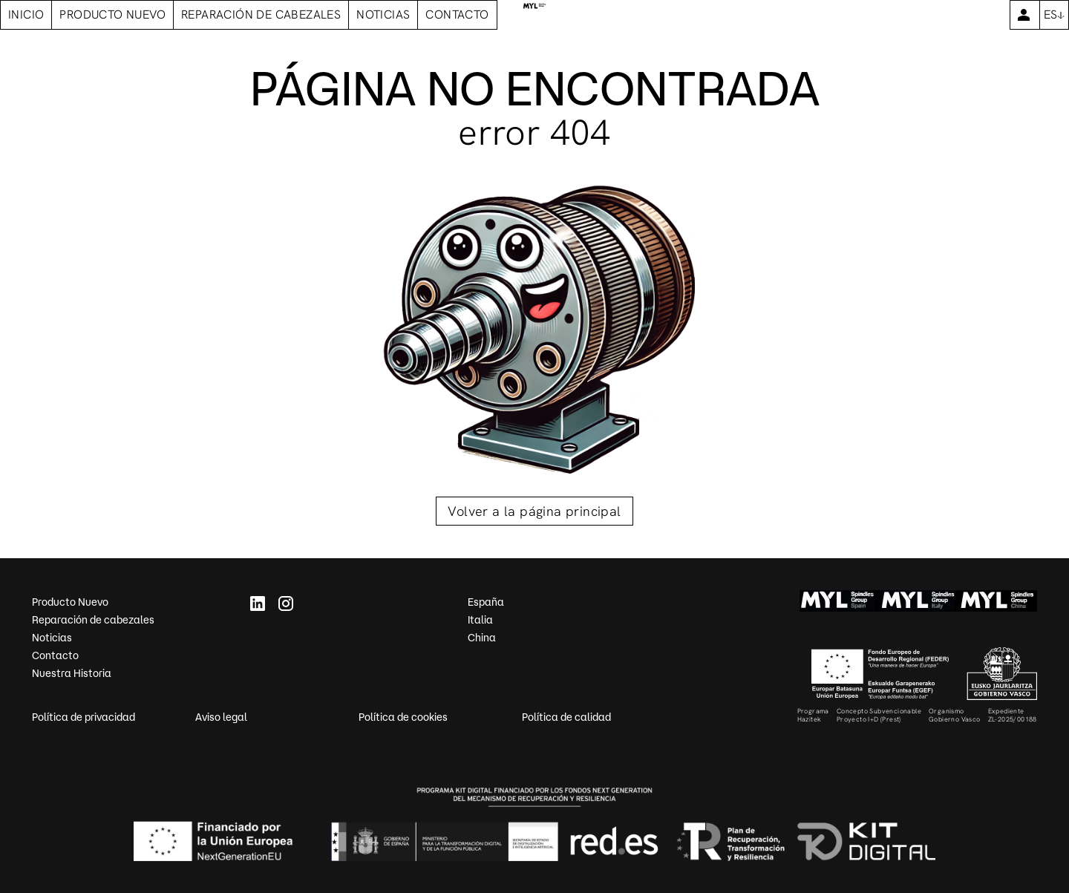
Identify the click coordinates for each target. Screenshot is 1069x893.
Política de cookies (403, 717)
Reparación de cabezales (93, 620)
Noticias (52, 638)
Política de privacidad (83, 717)
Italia (480, 620)
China (482, 638)
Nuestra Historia (71, 673)
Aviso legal (221, 717)
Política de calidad (566, 717)
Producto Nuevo (70, 602)
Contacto (55, 655)
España (486, 602)
